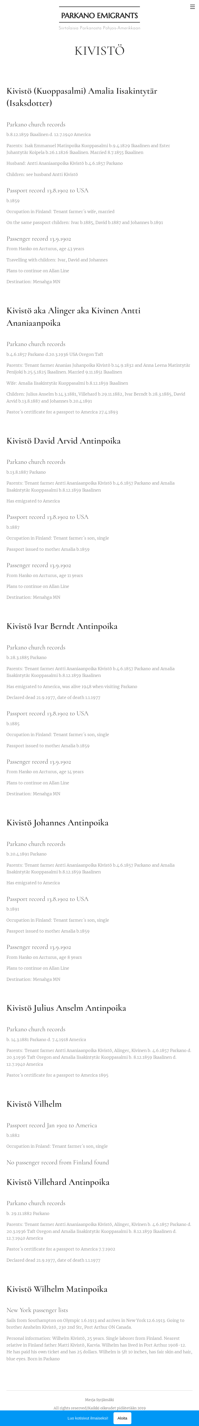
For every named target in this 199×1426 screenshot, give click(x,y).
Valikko (192, 6)
